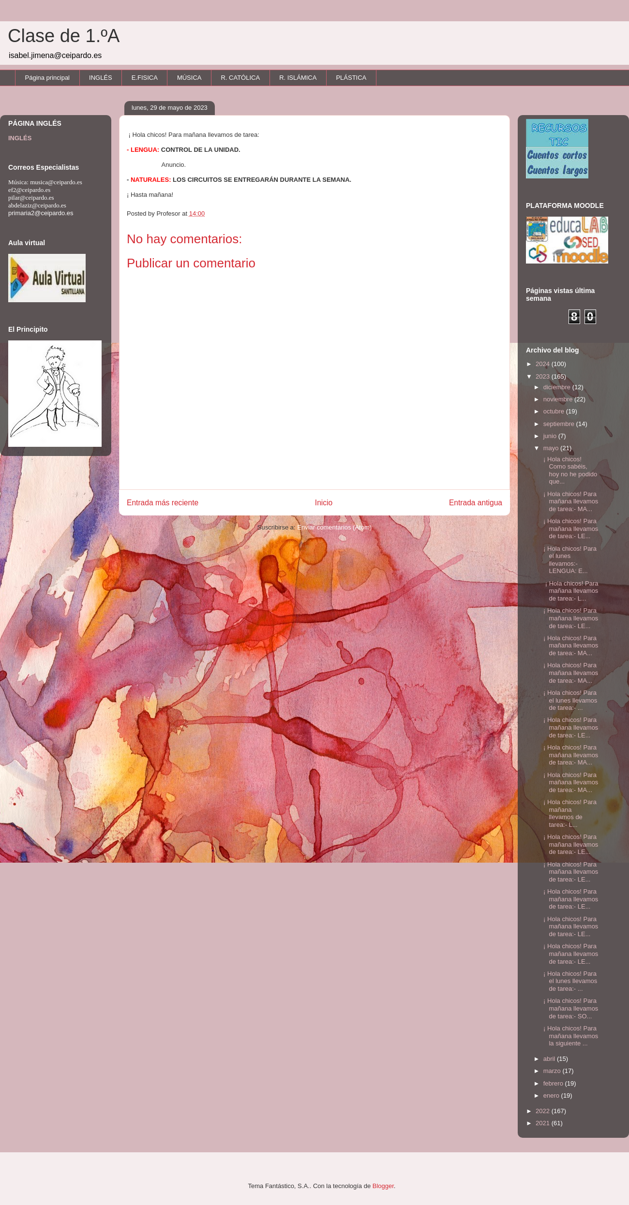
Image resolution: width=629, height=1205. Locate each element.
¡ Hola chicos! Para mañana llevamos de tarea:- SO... (569, 1008)
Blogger (383, 1186)
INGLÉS (100, 77)
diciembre (557, 387)
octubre (554, 411)
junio (550, 436)
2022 (544, 1111)
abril (550, 1058)
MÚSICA (189, 77)
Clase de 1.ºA (64, 36)
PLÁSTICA (351, 77)
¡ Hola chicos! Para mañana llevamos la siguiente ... (569, 1036)
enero (552, 1095)
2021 (544, 1123)
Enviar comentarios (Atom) (334, 527)
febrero (554, 1083)
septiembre (559, 423)
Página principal (47, 77)
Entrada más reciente (162, 503)
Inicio (323, 503)
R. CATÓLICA (240, 77)
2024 (544, 363)
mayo (551, 448)
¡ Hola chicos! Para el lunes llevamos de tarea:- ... (569, 700)
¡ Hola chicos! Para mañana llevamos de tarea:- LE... (569, 528)
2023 (544, 376)
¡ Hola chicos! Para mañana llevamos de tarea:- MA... (569, 501)
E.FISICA (145, 77)
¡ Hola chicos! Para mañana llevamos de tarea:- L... (569, 591)
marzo (553, 1070)
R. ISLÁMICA (297, 77)
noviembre (558, 399)
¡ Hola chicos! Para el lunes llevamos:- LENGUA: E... (568, 560)
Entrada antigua (475, 503)
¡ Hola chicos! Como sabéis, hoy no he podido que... (569, 470)
